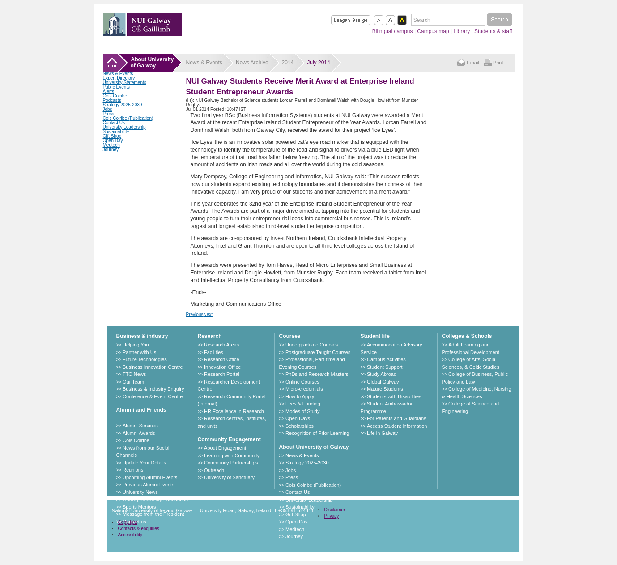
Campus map (433, 31)
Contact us (134, 521)
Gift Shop (112, 136)
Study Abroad (381, 374)
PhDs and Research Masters (317, 374)
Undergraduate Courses (311, 344)
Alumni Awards (139, 433)
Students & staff (493, 31)
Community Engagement (229, 439)
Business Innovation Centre (153, 367)
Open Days (297, 418)
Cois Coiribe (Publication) (128, 118)
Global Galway (383, 381)
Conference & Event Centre (153, 396)
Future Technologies (145, 359)
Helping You (136, 344)
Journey (111, 149)
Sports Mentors (139, 507)
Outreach (214, 470)
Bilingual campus (392, 31)
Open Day (113, 140)
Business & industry (142, 336)
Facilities (213, 352)
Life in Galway (382, 433)
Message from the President (153, 514)
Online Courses (302, 381)
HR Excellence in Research (234, 411)
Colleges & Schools (467, 336)
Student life (375, 336)
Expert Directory (119, 78)
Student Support (385, 367)
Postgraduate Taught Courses (317, 352)
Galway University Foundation (155, 499)
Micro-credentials (304, 389)
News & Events (118, 73)
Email (473, 62)
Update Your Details (144, 462)
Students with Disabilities (394, 396)
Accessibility (130, 534)
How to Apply (299, 396)
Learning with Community (232, 455)
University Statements (124, 82)
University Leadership (124, 127)
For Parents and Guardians (396, 418)
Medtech (111, 145)
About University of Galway (314, 447)
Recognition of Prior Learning (317, 433)
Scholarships (299, 426)
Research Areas (221, 344)
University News (140, 492)
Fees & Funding (302, 403)
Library (462, 31)
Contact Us (114, 122)
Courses (290, 336)
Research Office (221, 359)
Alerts (109, 91)
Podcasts (112, 100)
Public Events (116, 86)
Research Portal (221, 374)
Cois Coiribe (115, 95)
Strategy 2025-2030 (122, 104)
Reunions (133, 469)
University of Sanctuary (229, 477)
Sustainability (116, 131)
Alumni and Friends (141, 410)
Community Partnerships (231, 462)
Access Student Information (397, 426)
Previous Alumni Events (148, 484)
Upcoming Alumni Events (150, 477)
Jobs (107, 109)
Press (109, 113)
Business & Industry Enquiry (153, 389)
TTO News (134, 374)
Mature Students (385, 389)
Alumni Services (140, 425)
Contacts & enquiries (138, 528)
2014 (288, 62)
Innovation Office (222, 367)
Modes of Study (302, 411)
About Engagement (225, 448)
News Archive (252, 62)
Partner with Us (139, 352)
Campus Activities (386, 359)
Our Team (133, 381)
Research (210, 336)
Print (498, 62)
